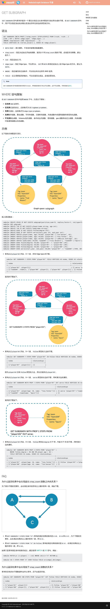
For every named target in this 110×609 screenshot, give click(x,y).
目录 (87, 12)
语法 (87, 15)
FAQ (87, 23)
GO (46, 550)
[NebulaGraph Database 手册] (11, 2)
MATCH (39, 550)
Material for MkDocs (14, 606)
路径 (70, 86)
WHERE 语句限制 (91, 18)
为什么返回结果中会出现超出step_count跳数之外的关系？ (97, 27)
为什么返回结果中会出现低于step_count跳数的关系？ (97, 32)
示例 (87, 20)
